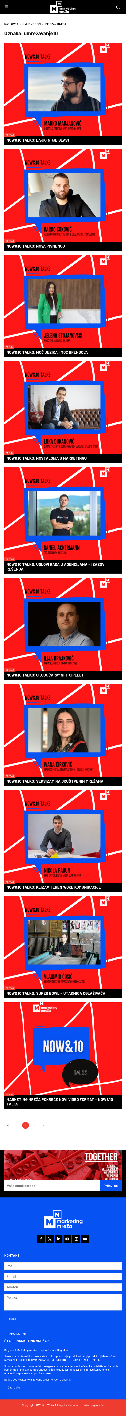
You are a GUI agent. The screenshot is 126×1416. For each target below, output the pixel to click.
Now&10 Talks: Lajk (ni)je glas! (37, 140)
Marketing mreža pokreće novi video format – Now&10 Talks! (59, 1102)
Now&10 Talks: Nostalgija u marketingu (46, 458)
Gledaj (10, 135)
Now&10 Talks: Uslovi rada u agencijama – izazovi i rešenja (56, 566)
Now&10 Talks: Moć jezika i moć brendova (47, 352)
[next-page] (43, 1125)
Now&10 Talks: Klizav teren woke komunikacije (53, 887)
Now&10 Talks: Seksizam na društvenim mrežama (54, 781)
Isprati (9, 1094)
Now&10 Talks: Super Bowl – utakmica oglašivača (55, 993)
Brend (9, 347)
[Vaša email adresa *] (52, 1185)
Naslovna (11, 24)
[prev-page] (7, 1125)
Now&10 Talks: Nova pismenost (36, 246)
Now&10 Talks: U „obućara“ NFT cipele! (44, 675)
